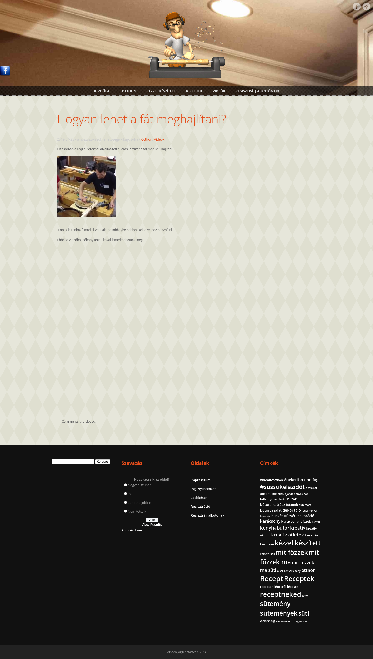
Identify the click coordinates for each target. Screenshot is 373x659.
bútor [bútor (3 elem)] (292, 499)
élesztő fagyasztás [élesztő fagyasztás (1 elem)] (296, 621)
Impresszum (201, 480)
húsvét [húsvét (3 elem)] (277, 515)
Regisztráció (200, 506)
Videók (219, 91)
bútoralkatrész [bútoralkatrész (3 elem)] (272, 504)
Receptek (194, 91)
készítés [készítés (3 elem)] (312, 535)
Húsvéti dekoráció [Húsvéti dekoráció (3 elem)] (299, 515)
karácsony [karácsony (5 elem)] (270, 521)
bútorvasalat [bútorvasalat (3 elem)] (271, 510)
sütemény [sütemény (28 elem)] (275, 603)
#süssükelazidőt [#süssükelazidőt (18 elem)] (282, 487)
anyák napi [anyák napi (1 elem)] (302, 494)
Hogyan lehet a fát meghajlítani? (141, 119)
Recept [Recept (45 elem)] (271, 578)
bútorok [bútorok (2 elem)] (292, 505)
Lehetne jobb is (140, 502)
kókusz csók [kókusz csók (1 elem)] (267, 553)
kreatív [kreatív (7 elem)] (297, 528)
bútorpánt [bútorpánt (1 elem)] (305, 505)
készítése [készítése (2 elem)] (267, 544)
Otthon (129, 91)
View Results (152, 524)
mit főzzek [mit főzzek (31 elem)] (292, 552)
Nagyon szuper (139, 485)
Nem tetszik (137, 511)
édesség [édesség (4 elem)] (267, 621)
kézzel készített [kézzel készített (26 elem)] (298, 543)
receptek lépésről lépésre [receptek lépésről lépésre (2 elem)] (279, 586)
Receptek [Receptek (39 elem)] (299, 578)
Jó (129, 494)
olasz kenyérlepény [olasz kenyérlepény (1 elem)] (289, 571)
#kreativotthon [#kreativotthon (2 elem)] (271, 480)
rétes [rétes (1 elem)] (305, 595)
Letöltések (199, 497)
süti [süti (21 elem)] (303, 613)
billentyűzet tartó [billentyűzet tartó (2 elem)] (273, 499)
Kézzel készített (161, 91)
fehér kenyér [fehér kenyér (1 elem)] (310, 510)
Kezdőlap (102, 91)
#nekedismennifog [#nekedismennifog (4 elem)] (301, 479)
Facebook (356, 6)
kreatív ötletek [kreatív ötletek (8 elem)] (287, 534)
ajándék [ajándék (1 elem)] (290, 494)
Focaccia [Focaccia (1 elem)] (265, 516)
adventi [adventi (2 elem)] (311, 488)
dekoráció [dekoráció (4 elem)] (292, 510)
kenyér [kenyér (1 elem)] (316, 521)
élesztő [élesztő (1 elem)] (280, 621)
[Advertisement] (186, 366)
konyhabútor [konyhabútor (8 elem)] (275, 528)
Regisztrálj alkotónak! (257, 91)
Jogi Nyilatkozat (203, 489)
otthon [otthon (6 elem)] (308, 570)
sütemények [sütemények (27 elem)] (279, 613)
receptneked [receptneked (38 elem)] (280, 594)
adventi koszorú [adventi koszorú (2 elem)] (272, 494)
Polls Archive (132, 530)
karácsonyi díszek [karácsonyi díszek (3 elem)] (296, 521)
